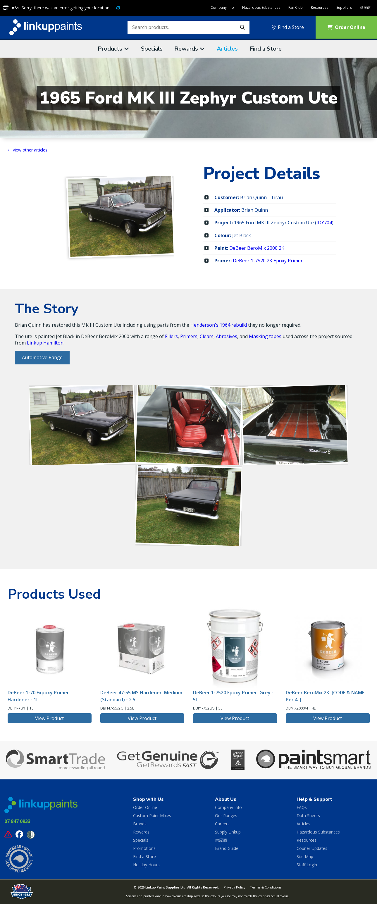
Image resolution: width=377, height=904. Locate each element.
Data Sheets (308, 815)
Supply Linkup (228, 832)
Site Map (305, 856)
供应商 (365, 7)
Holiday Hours (146, 864)
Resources (319, 7)
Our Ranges (226, 815)
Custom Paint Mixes (152, 815)
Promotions (144, 848)
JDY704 (324, 222)
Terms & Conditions (265, 887)
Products (110, 49)
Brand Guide (226, 848)
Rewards (186, 49)
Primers (188, 336)
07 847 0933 (17, 821)
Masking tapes (265, 336)
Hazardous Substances (261, 7)
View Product (49, 718)
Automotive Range (42, 357)
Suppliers (344, 7)
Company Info (222, 7)
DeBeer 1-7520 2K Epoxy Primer (268, 260)
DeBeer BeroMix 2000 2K (256, 248)
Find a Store (288, 27)
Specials (152, 49)
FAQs (302, 807)
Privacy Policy (234, 887)
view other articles (27, 150)
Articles (227, 49)
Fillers (171, 336)
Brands (140, 823)
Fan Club (295, 7)
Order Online (145, 807)
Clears (207, 336)
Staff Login (307, 864)
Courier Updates (312, 848)
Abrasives (226, 336)
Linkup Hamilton (45, 343)
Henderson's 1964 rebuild (218, 325)
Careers (222, 823)
